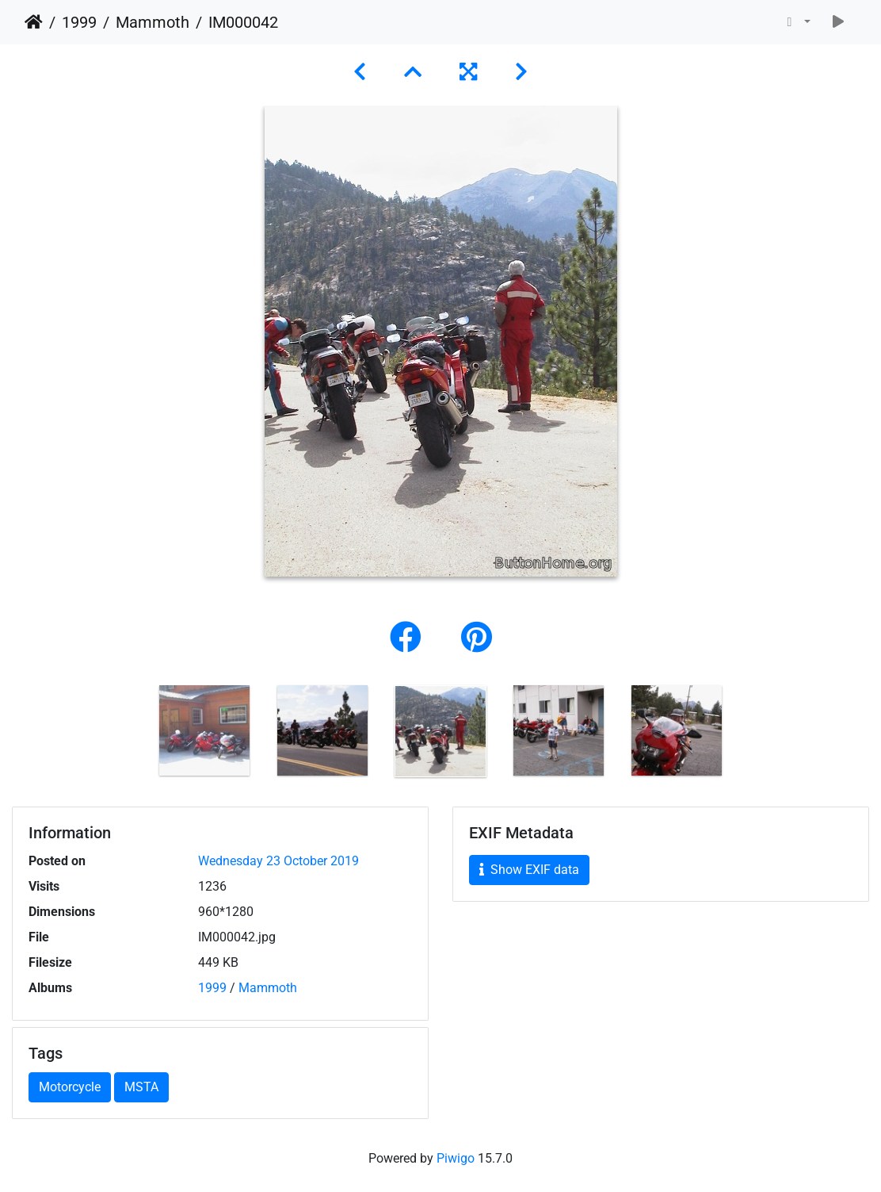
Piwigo (456, 1158)
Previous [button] (134, 734)
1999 (79, 22)
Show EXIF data (529, 869)
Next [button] (748, 734)
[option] (205, 730)
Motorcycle (70, 1086)
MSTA (141, 1086)
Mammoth (152, 22)
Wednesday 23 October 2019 (278, 860)
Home (34, 22)
